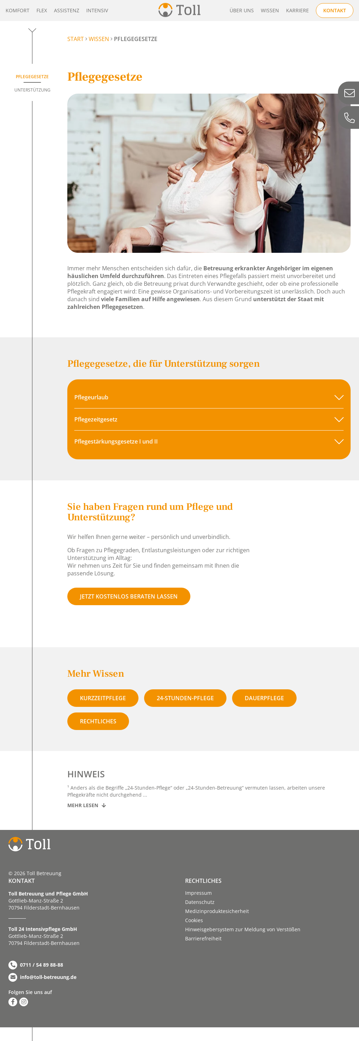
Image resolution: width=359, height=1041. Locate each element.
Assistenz (66, 10)
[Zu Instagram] (23, 1002)
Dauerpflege (264, 698)
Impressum (198, 893)
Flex (41, 10)
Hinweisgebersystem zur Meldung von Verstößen (242, 929)
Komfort (17, 10)
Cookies (194, 920)
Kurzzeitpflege (103, 698)
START (75, 39)
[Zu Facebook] (12, 1002)
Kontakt (334, 10)
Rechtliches (98, 721)
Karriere (297, 10)
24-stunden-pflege (185, 698)
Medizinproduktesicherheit (217, 911)
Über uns (242, 10)
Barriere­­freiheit (203, 938)
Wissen (270, 10)
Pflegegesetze (32, 77)
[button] (209, 397)
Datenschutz (200, 902)
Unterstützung (32, 90)
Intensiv (97, 10)
